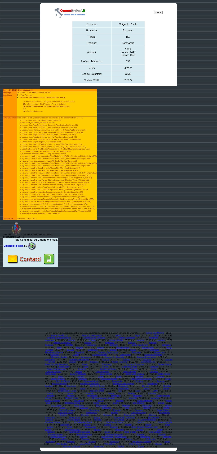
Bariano (152, 342)
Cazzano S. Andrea (135, 364)
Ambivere (153, 338)
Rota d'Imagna (73, 420)
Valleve (64, 439)
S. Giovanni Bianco (147, 420)
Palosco (168, 405)
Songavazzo (90, 427)
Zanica (121, 446)
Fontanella (117, 381)
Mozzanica (79, 400)
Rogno (97, 417)
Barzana (49, 345)
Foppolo (161, 381)
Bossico (70, 350)
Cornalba (154, 371)
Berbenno (91, 345)
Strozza (139, 429)
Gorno (102, 388)
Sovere (48, 429)
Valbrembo (145, 436)
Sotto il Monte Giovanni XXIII (144, 427)
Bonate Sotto (148, 347)
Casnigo (72, 362)
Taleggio (51, 432)
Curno (101, 376)
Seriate (128, 424)
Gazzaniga (123, 386)
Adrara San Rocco (59, 335)
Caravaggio (49, 359)
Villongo (158, 444)
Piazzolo (117, 410)
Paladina (126, 405)
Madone (51, 395)
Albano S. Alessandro (92, 335)
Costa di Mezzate (78, 374)
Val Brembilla (107, 436)
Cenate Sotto (63, 366)
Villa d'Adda (61, 444)
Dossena (160, 376)
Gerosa (145, 386)
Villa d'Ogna (109, 444)
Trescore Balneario (114, 434)
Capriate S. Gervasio (114, 357)
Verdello (71, 441)
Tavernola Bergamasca (79, 432)
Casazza (147, 359)
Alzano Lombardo (127, 338)
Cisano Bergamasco (56, 369)
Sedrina (87, 424)
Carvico (126, 359)
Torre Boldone (155, 432)
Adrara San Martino (155, 333)
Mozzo (100, 400)
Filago (168, 379)
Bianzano (166, 345)
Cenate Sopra (164, 364)
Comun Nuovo (102, 371)
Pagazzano (101, 405)
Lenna (50, 393)
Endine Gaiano (58, 379)
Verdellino (50, 441)
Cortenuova (50, 374)
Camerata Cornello (153, 354)
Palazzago (147, 405)
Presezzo (107, 415)
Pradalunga (164, 412)
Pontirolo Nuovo (138, 412)
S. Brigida (119, 420)
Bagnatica (109, 342)
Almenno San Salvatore (94, 338)
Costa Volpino (164, 374)
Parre (62, 408)
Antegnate (50, 340)
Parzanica (83, 408)
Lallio (137, 391)
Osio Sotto (79, 405)
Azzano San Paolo (62, 342)
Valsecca (107, 439)
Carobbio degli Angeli (79, 359)
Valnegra (85, 439)
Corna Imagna (129, 371)
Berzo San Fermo (140, 345)
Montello (133, 398)
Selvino (107, 424)
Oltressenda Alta (72, 403)
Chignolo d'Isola (129, 366)
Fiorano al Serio (91, 381)
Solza (69, 427)
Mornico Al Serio (52, 400)
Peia (127, 408)
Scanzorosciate (165, 422)
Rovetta (98, 420)
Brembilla (79, 352)
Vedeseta (150, 439)
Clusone (133, 369)
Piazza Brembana (67, 410)
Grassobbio (123, 388)
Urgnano (84, 436)
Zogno (141, 446)
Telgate (107, 432)
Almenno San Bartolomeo (59, 338)
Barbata (131, 342)
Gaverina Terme (97, 386)
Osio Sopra (56, 405)
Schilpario (65, 424)
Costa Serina (106, 374)
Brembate (154, 350)
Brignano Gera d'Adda (108, 352)
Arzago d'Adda (116, 340)
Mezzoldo (137, 395)
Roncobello (153, 417)
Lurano (131, 393)
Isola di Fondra (97, 391)
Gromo (146, 388)
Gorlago (62, 388)
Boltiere (100, 347)
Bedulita (69, 345)
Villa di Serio (135, 444)
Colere (154, 369)
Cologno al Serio (53, 371)
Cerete (105, 366)
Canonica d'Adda (59, 357)
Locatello (90, 393)
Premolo (85, 415)
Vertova (92, 441)
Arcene (71, 340)
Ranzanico (50, 417)
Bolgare (79, 347)
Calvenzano (125, 354)
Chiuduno (154, 366)
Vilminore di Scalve (71, 446)
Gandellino (153, 383)
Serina (148, 424)
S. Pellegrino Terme (83, 422)
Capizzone (86, 357)
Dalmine (139, 376)
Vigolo (167, 441)
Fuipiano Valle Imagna (123, 383)
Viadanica (114, 441)
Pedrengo (106, 408)
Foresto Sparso (59, 383)
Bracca (113, 350)
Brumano (136, 352)
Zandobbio (99, 446)
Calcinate (54, 354)
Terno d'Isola (130, 432)
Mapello (71, 395)
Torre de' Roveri (55, 434)
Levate (70, 393)
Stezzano (119, 429)
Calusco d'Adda (99, 354)
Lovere (111, 393)
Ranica (152, 415)
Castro (85, 364)
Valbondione (121, 436)
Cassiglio (94, 362)
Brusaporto (159, 352)
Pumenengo (129, 415)
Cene (85, 366)
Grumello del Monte (67, 391)
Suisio (160, 429)
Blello (59, 347)
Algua (137, 335)
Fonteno (139, 381)
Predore (63, 415)
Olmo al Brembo (144, 400)
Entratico (83, 379)
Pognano (139, 410)
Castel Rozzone (119, 362)
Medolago (115, 395)
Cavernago (107, 364)
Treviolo (162, 434)
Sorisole (114, 427)
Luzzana (152, 393)
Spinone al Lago (72, 429)
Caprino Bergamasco (146, 357)
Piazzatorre (94, 410)
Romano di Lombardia (124, 417)
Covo (60, 376)
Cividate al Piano (108, 369)
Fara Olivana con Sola (141, 379)
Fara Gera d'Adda (109, 379)
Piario (166, 408)
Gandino (49, 386)
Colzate (78, 371)
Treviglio (141, 434)
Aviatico (161, 340)
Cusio (119, 376)
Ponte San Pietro (65, 412)
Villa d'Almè (85, 444)
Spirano (97, 429)
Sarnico (140, 422)
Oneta (96, 403)
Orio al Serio (138, 403)
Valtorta (129, 439)
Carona (105, 359)
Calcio (76, 354)
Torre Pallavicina (84, 434)
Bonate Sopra (122, 347)
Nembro (120, 400)
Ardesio (92, 340)
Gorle (82, 388)
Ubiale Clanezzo (58, 436)
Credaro (80, 376)
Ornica (161, 403)
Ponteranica (91, 412)
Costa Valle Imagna (135, 374)
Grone (166, 388)
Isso (120, 391)
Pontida (114, 412)
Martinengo (92, 395)
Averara (140, 340)
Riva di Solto (74, 417)
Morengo (155, 398)
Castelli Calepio (148, 362)
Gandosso (71, 386)
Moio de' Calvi (71, 398)
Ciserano (82, 369)
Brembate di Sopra (54, 352)
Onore (116, 403)
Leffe (155, 391)
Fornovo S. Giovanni (89, 383)
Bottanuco (92, 350)
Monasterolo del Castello (103, 398)
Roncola (49, 420)
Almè (156, 335)
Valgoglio (167, 436)
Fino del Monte (63, 381)
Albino (118, 335)
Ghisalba (167, 386)
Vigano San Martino (141, 441)
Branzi (133, 350)
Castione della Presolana (56, 364)
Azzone (87, 342)
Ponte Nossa (163, 410)
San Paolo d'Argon (114, 422)
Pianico (146, 408)
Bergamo (114, 345)
